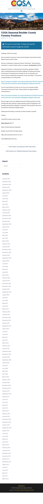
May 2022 (5, 303)
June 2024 (5, 232)
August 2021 (5, 329)
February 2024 (6, 244)
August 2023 (5, 261)
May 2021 (5, 337)
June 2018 (5, 436)
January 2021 (6, 348)
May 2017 (5, 473)
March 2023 (5, 275)
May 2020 (5, 371)
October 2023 (6, 255)
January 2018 (6, 450)
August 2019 (5, 396)
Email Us (21, 486)
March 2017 (5, 479)
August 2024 (5, 227)
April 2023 (5, 272)
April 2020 (5, 374)
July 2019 (5, 399)
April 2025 (5, 204)
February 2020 (6, 379)
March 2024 (5, 241)
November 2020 (6, 354)
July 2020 (5, 365)
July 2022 (5, 297)
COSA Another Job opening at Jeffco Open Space (22, 146)
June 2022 (5, 300)
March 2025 (5, 207)
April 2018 (5, 442)
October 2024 (6, 221)
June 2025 (5, 198)
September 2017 (6, 461)
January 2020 (6, 382)
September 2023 (6, 258)
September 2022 (6, 292)
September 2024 (6, 224)
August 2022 (5, 295)
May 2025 (5, 201)
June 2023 (5, 266)
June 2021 (5, 334)
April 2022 (5, 306)
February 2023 (6, 278)
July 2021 (5, 331)
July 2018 (5, 433)
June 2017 (5, 470)
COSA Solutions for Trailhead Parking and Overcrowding (21, 151)
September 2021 (6, 326)
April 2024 (5, 238)
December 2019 (6, 385)
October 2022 (6, 289)
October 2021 (6, 323)
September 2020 (6, 360)
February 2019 (6, 413)
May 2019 (5, 405)
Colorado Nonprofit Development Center (25, 490)
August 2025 (5, 193)
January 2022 (6, 314)
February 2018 (6, 447)
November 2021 (6, 320)
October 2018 (6, 425)
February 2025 (6, 210)
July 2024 (5, 230)
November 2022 (6, 286)
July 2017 (5, 467)
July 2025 (5, 196)
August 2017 (5, 464)
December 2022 (6, 283)
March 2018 (5, 445)
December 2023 (6, 249)
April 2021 (5, 340)
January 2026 (6, 179)
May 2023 (5, 269)
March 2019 (5, 411)
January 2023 (6, 280)
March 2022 (5, 309)
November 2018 (6, 422)
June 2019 (5, 402)
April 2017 (5, 476)
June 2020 (5, 368)
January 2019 (6, 416)
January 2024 (6, 246)
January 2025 (6, 212)
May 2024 (5, 235)
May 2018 (5, 439)
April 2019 (5, 408)
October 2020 (6, 357)
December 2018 (6, 419)
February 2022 (6, 312)
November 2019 (6, 388)
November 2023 (6, 252)
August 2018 (5, 430)
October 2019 (6, 391)
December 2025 (6, 181)
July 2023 (5, 263)
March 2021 (5, 343)
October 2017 (6, 459)
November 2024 (6, 218)
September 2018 (6, 428)
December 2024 (6, 215)
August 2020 (5, 362)
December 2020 (6, 351)
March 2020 (5, 377)
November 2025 (6, 184)
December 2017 (6, 453)
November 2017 (6, 456)
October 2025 (6, 187)
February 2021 (6, 346)
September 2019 (6, 394)
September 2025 (6, 190)
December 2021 (6, 317)
